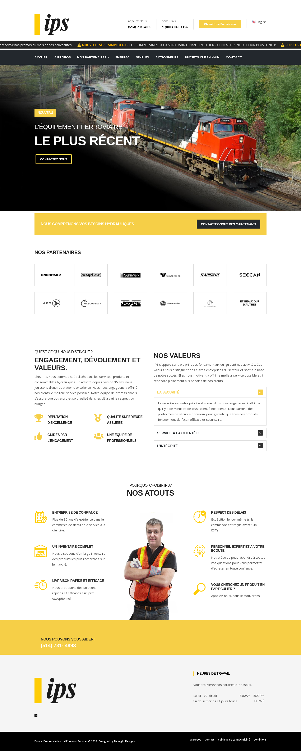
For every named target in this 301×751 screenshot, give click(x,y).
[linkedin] (36, 715)
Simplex (142, 57)
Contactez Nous (53, 159)
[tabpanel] (150, 138)
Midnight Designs (124, 741)
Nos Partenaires (93, 57)
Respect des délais (228, 512)
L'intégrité (167, 446)
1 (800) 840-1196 (175, 27)
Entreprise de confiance (75, 512)
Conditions (260, 739)
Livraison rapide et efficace (78, 581)
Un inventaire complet (72, 546)
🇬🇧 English (259, 22)
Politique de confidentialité (234, 739)
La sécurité (168, 392)
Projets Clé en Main (202, 57)
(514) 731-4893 (139, 27)
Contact (234, 57)
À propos (195, 739)
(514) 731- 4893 (58, 645)
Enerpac (122, 57)
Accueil (41, 57)
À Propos (62, 57)
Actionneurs (167, 57)
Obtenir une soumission (220, 24)
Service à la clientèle (178, 433)
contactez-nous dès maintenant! (228, 224)
